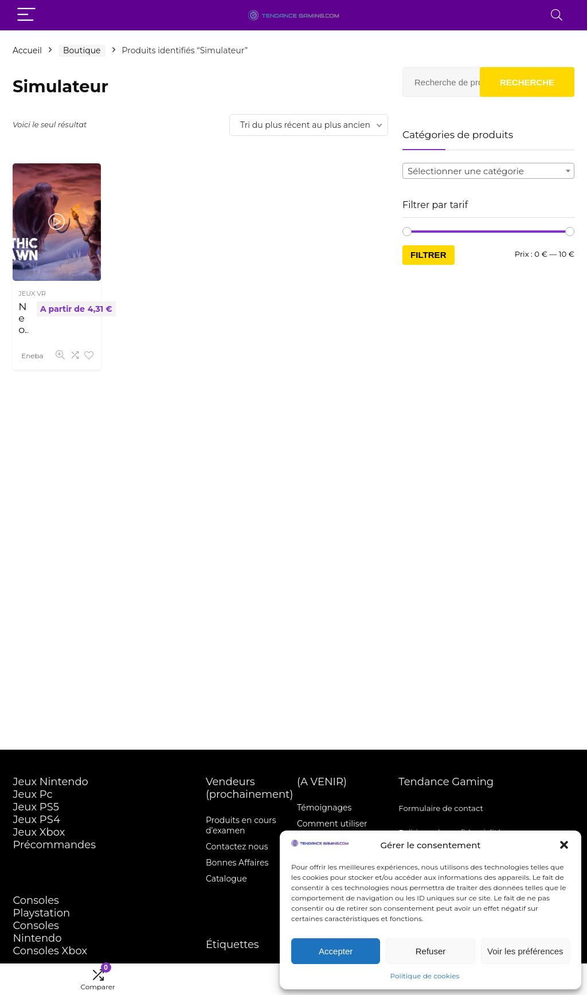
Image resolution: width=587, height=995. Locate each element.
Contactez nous (237, 846)
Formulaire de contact (440, 808)
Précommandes (54, 845)
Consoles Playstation (41, 906)
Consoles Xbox (50, 951)
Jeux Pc (32, 794)
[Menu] (26, 15)
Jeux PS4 (36, 819)
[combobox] (488, 171)
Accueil (27, 50)
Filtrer (428, 255)
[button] (564, 845)
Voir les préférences (525, 951)
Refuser (431, 951)
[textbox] (488, 171)
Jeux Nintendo (50, 781)
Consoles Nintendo (37, 932)
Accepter (336, 951)
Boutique (82, 50)
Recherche (527, 82)
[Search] (556, 15)
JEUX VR (32, 293)
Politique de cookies (425, 976)
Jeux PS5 (36, 807)
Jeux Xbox (39, 832)
